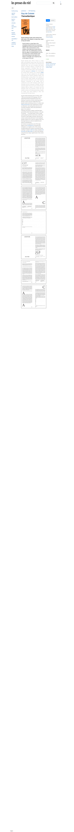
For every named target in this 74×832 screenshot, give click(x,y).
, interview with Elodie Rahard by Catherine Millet (50, 66)
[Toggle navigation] (12, 8)
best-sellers (14, 17)
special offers (13, 14)
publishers (23, 10)
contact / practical (14, 43)
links (13, 46)
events (13, 36)
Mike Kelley (30, 131)
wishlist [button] (53, 20)
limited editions (14, 33)
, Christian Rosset (51, 63)
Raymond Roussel (25, 104)
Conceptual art (30, 125)
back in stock (13, 20)
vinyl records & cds (14, 27)
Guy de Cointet (27, 13)
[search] (44, 3)
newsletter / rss (14, 39)
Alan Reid (50, 31)
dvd (12, 30)
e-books (14, 23)
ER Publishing (32, 10)
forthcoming (15, 11)
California (32, 129)
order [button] (48, 20)
